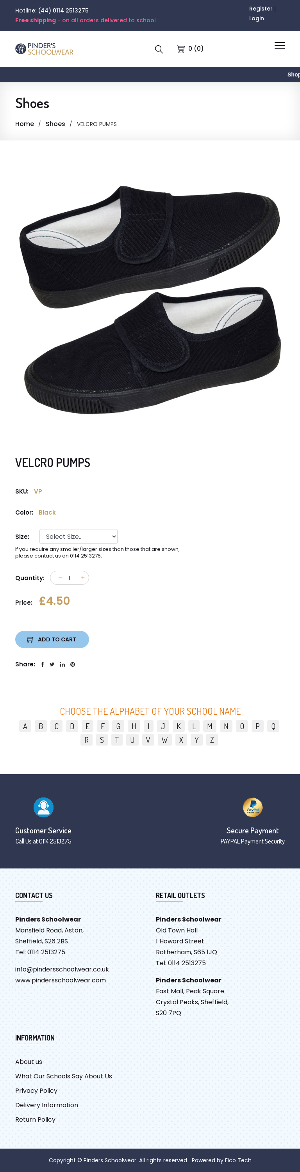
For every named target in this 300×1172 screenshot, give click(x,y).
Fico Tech (238, 1160)
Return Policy (35, 1119)
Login (256, 18)
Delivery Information (46, 1105)
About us (28, 1061)
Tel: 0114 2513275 (40, 952)
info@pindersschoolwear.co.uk (62, 969)
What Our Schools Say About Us (63, 1076)
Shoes (55, 123)
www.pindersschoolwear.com (60, 980)
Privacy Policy (36, 1090)
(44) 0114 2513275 (63, 10)
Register (261, 8)
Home (24, 123)
